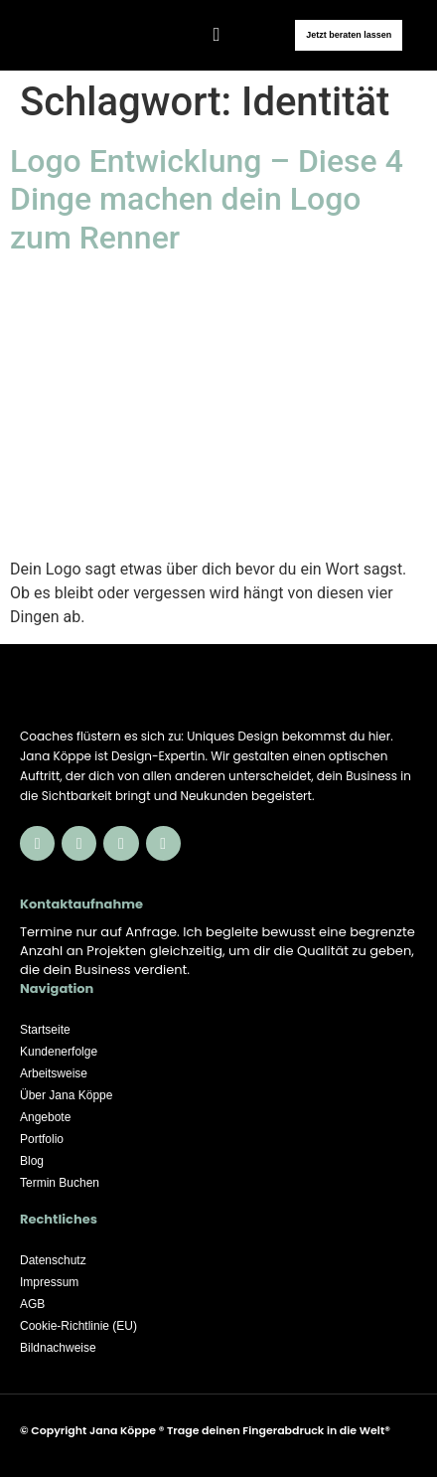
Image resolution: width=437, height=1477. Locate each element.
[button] (216, 34)
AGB (32, 1304)
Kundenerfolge (58, 1052)
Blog (32, 1161)
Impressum (49, 1282)
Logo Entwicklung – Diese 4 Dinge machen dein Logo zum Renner (206, 199)
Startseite (45, 1030)
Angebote (45, 1117)
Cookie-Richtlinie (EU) (78, 1326)
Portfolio (42, 1139)
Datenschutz (53, 1260)
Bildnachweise (58, 1348)
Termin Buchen (59, 1183)
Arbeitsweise (53, 1073)
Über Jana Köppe (66, 1095)
